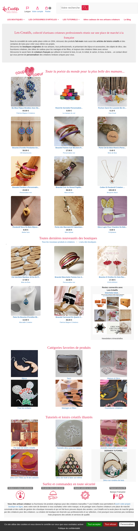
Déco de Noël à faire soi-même (69, 464)
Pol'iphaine (112, 232)
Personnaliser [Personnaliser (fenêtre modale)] (127, 524)
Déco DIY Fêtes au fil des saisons (24, 464)
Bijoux (24, 364)
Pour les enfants (24, 394)
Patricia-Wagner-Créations (25, 113)
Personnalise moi (69, 153)
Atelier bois (26, 232)
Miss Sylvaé (69, 232)
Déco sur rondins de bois (113, 466)
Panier (118, 8)
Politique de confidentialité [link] (69, 528)
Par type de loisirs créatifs (24, 434)
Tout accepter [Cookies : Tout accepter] (94, 524)
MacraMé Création (25, 322)
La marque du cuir (69, 113)
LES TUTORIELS (71, 19)
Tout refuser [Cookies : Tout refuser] (110, 524)
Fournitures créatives (113, 394)
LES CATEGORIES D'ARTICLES (44, 19)
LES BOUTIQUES (16, 19)
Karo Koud (112, 113)
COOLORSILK (112, 282)
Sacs (69, 364)
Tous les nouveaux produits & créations (58, 242)
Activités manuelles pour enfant (113, 434)
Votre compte (107, 8)
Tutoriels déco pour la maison (69, 434)
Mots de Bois (112, 153)
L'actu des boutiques (87, 242)
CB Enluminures (25, 153)
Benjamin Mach (112, 192)
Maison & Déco (113, 364)
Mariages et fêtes (69, 394)
